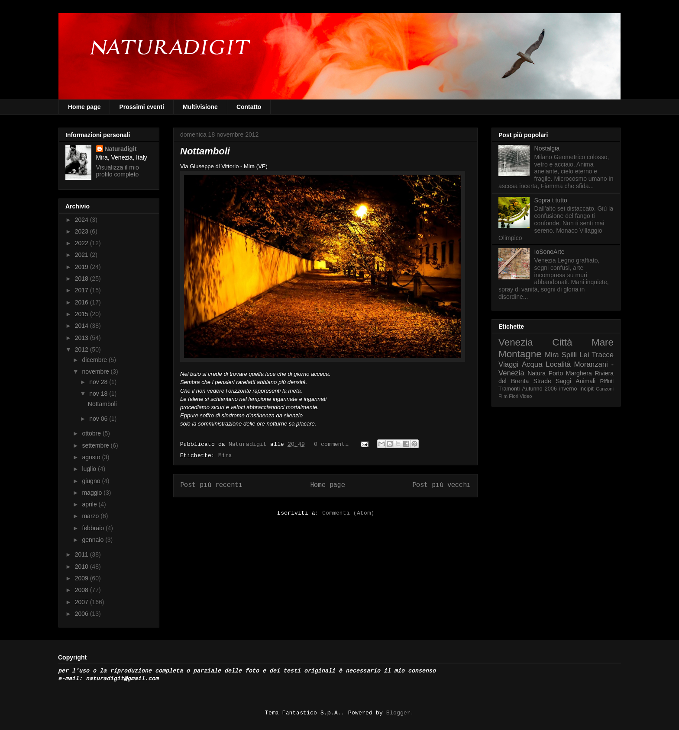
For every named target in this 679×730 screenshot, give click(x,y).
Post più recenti (211, 485)
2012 (82, 349)
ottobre (92, 433)
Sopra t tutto (550, 200)
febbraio (93, 528)
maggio (92, 492)
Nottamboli (205, 151)
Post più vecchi (441, 485)
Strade (542, 381)
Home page (84, 106)
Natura (536, 373)
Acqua (532, 364)
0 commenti (331, 444)
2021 (82, 254)
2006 (82, 613)
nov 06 (99, 418)
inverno (568, 389)
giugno (92, 480)
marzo (91, 515)
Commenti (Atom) (348, 513)
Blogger (398, 713)
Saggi (563, 381)
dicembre (95, 359)
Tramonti (509, 389)
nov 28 (99, 381)
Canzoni (605, 388)
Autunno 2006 (539, 389)
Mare (603, 342)
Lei (584, 355)
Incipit (586, 389)
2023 (82, 231)
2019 (82, 266)
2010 (82, 566)
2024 (82, 219)
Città (562, 342)
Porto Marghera (570, 373)
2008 (82, 589)
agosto (92, 457)
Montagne (520, 354)
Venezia (515, 342)
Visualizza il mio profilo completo (117, 171)
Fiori (513, 396)
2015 (82, 314)
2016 (82, 302)
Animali (585, 381)
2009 (82, 578)
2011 (82, 554)
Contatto (249, 106)
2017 (82, 290)
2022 (82, 243)
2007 (82, 602)
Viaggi (508, 364)
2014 (82, 325)
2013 (82, 337)
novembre (96, 371)
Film (503, 396)
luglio (90, 468)
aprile (90, 504)
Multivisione (200, 106)
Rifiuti (607, 381)
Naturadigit (249, 444)
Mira (225, 455)
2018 (82, 278)
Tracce (603, 355)
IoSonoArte (549, 251)
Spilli (569, 355)
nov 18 (99, 393)
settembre (96, 445)
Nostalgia (546, 148)
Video (526, 396)
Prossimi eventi (141, 106)
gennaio (93, 539)
